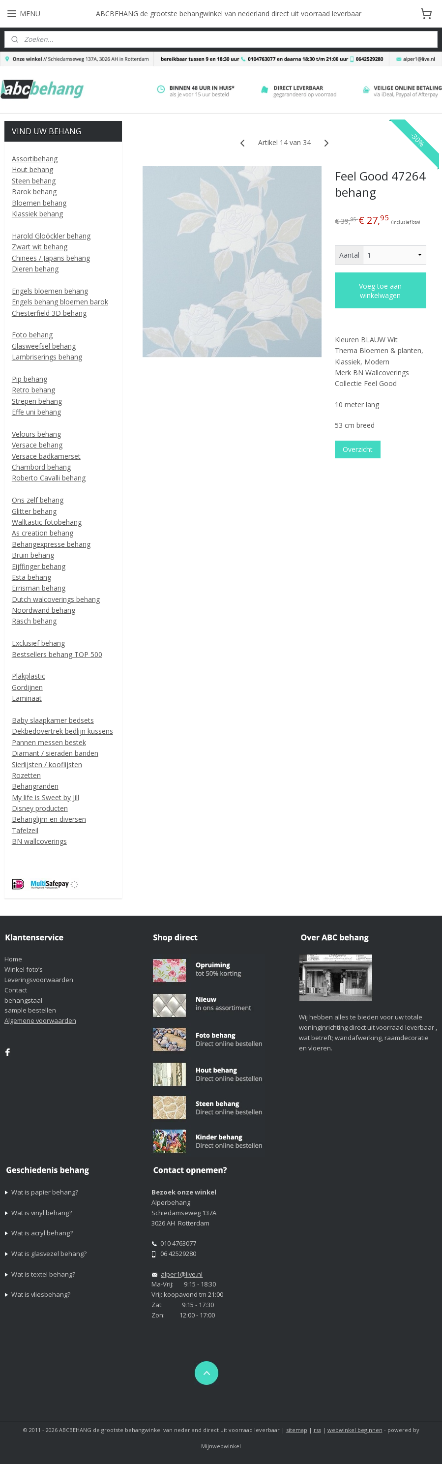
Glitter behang (34, 511)
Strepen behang (37, 401)
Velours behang (36, 434)
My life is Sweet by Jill (45, 797)
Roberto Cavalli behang (49, 477)
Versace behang (37, 444)
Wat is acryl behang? (42, 1232)
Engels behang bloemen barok (60, 301)
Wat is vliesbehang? (40, 1294)
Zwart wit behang (39, 246)
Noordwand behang (43, 610)
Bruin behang (33, 555)
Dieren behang (35, 268)
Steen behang (34, 180)
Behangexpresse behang (51, 544)
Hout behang (32, 169)
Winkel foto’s (23, 969)
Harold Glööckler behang (51, 235)
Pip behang (29, 379)
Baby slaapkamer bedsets (53, 720)
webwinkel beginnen (355, 1430)
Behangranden (35, 786)
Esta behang (31, 577)
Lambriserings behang (47, 356)
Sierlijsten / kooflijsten (47, 764)
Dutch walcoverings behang (56, 599)
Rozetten (26, 775)
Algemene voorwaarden (40, 1020)
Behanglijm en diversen (49, 819)
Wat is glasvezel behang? (49, 1253)
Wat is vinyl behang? (41, 1212)
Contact (15, 990)
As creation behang (42, 533)
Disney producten (40, 808)
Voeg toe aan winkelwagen (380, 290)
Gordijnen (27, 687)
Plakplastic (28, 676)
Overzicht (357, 449)
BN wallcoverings (39, 841)
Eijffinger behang (38, 566)
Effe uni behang (36, 412)
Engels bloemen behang (50, 291)
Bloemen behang (39, 203)
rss (317, 1430)
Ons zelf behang (37, 500)
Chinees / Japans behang (51, 258)
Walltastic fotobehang (47, 522)
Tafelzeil (25, 830)
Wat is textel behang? (43, 1274)
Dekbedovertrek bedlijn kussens (62, 731)
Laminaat (27, 698)
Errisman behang (38, 588)
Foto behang (32, 334)
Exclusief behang (38, 643)
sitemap (296, 1430)
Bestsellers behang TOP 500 (57, 654)
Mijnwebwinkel (221, 1446)
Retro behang (33, 389)
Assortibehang (35, 158)
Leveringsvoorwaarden (38, 979)
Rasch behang (34, 621)
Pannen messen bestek (49, 742)
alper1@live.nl (182, 1274)
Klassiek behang (37, 213)
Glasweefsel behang (44, 346)
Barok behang (34, 191)
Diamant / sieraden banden (55, 753)
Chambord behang (41, 467)
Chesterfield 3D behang (49, 313)
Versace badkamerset (46, 456)
